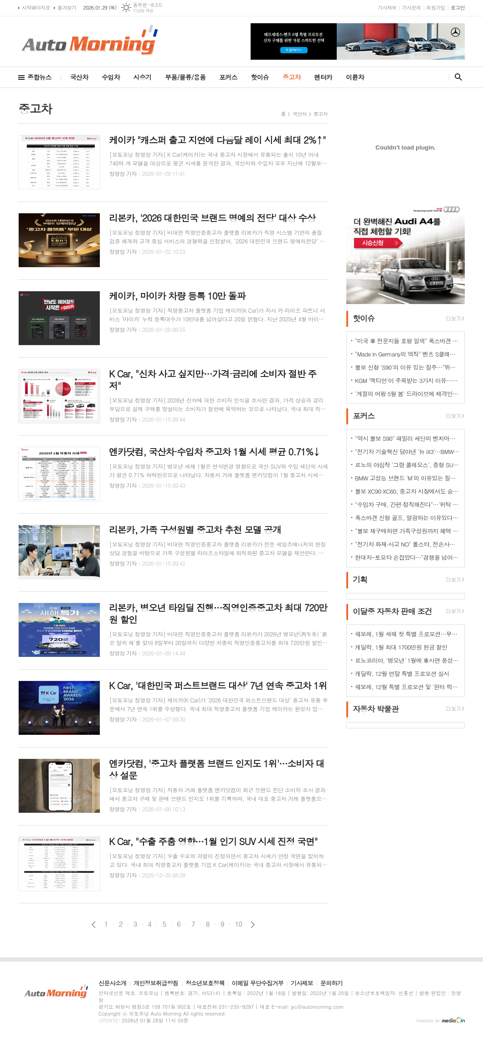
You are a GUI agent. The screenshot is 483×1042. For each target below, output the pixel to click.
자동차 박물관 (376, 708)
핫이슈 (260, 77)
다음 (252, 924)
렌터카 (323, 77)
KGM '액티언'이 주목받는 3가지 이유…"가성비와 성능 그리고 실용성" (407, 380)
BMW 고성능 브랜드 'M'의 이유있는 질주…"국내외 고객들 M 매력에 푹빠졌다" (407, 478)
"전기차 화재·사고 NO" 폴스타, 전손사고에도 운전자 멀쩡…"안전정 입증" (407, 544)
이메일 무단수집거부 (257, 983)
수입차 (110, 77)
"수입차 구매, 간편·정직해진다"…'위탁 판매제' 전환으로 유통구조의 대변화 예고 (407, 504)
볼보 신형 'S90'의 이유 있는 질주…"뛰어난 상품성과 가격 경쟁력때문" (407, 367)
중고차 (291, 77)
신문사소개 (112, 983)
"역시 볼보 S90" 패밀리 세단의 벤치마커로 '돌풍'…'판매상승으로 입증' (407, 438)
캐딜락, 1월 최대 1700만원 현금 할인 (401, 647)
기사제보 (387, 7)
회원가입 (435, 7)
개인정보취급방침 (156, 983)
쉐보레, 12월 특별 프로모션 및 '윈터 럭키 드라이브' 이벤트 (407, 686)
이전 (93, 924)
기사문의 (411, 7)
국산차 (79, 77)
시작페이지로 (36, 7)
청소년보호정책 (205, 983)
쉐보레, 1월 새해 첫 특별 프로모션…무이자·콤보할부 (407, 633)
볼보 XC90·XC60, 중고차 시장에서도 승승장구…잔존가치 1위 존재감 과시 (407, 491)
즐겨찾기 (66, 7)
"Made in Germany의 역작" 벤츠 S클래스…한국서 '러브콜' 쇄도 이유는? (407, 354)
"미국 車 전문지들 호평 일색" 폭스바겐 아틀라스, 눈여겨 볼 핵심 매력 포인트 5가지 (407, 340)
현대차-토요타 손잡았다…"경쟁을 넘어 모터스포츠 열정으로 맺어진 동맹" (407, 557)
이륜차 (355, 77)
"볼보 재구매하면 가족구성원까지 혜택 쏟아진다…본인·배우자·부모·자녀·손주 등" (407, 530)
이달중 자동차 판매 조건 (392, 611)
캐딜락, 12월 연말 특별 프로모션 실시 (402, 673)
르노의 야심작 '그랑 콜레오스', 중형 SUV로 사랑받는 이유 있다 (407, 464)
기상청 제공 (143, 11)
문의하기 (331, 983)
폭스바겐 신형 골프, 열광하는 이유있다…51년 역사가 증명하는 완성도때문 (407, 517)
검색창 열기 (456, 77)
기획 (360, 579)
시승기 (142, 77)
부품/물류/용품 (185, 77)
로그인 (458, 7)
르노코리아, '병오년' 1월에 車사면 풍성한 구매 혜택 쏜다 (407, 660)
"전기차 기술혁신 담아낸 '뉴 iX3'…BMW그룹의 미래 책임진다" (407, 451)
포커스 (228, 77)
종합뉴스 (39, 77)
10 (238, 924)
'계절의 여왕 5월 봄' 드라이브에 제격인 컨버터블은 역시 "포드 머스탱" (407, 393)
